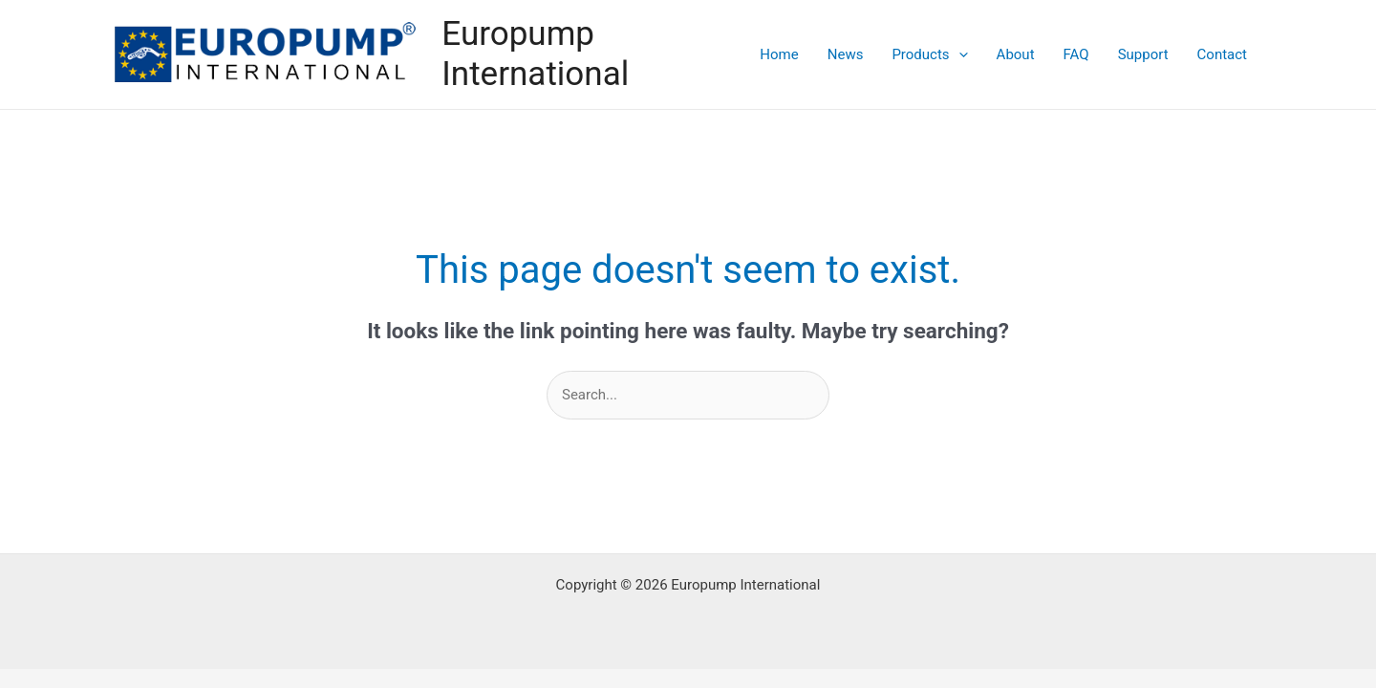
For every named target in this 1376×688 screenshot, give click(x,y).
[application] (959, 54)
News (846, 54)
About (1016, 54)
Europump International (535, 54)
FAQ (1076, 54)
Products (929, 54)
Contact (1222, 54)
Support (1143, 54)
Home (779, 54)
